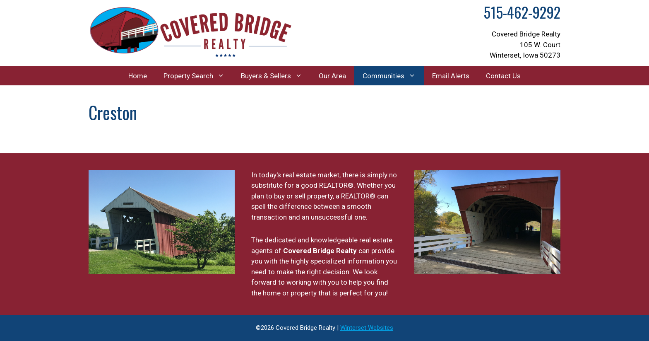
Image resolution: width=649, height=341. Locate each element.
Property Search (198, 75)
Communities (393, 75)
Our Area (332, 76)
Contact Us (503, 76)
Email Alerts (450, 76)
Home (137, 76)
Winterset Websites (366, 327)
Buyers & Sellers (275, 75)
